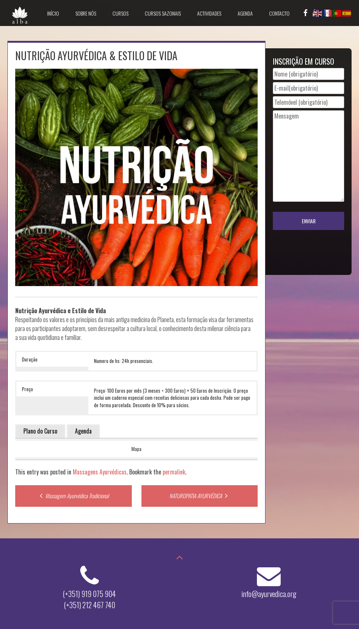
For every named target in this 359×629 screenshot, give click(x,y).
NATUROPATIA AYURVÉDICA (199, 496)
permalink (174, 471)
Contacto (279, 13)
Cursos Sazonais (163, 13)
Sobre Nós (85, 13)
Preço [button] (27, 389)
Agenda (245, 13)
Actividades (209, 13)
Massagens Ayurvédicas (100, 471)
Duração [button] (29, 359)
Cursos (120, 13)
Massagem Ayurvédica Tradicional (73, 496)
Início (53, 13)
